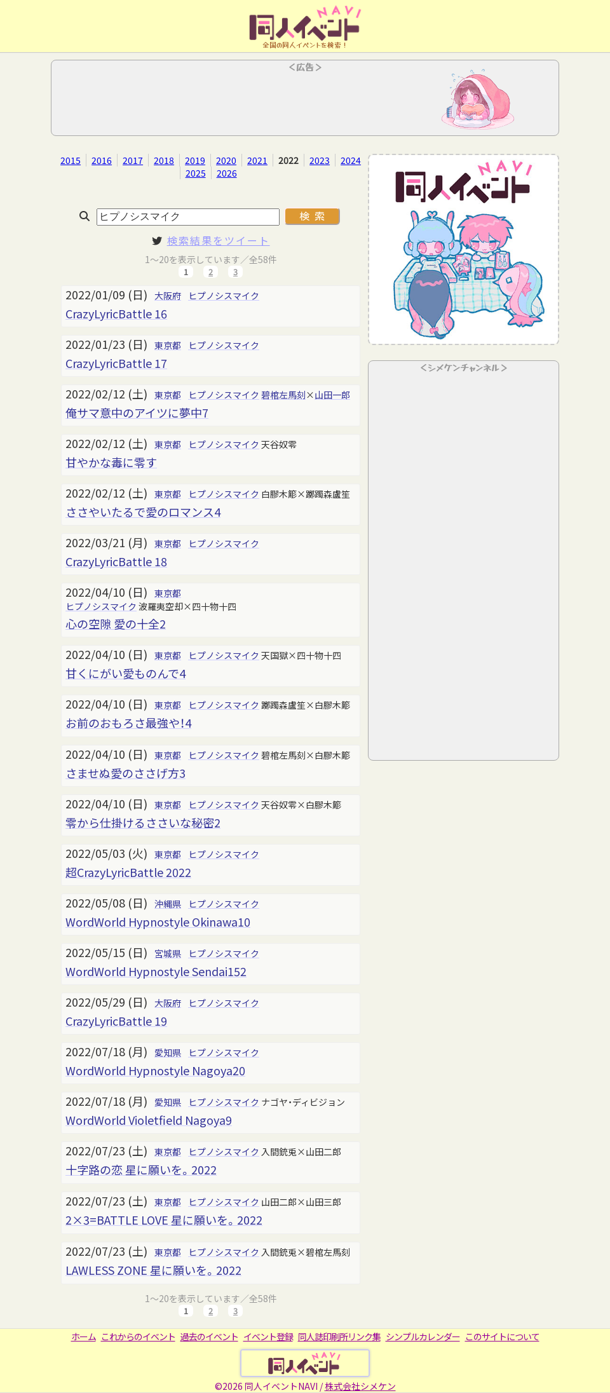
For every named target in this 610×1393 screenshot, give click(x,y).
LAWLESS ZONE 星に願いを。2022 (153, 1269)
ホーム (83, 1336)
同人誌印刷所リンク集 (339, 1336)
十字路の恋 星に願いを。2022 (141, 1169)
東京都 (167, 345)
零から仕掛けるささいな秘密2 (142, 822)
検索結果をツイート (218, 240)
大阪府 (167, 295)
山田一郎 (332, 394)
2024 (351, 160)
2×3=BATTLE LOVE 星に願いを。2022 (163, 1219)
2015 (70, 160)
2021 (257, 160)
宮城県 (167, 953)
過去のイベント (209, 1336)
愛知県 (167, 1052)
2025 (196, 172)
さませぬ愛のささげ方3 (125, 772)
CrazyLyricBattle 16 (116, 313)
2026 (227, 172)
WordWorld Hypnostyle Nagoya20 (155, 1070)
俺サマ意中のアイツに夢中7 (136, 412)
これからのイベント (138, 1336)
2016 (102, 160)
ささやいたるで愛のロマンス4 (142, 511)
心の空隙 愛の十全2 (115, 623)
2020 (226, 160)
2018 (164, 160)
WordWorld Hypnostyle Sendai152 (156, 971)
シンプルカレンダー (423, 1336)
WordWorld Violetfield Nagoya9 (148, 1119)
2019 (195, 160)
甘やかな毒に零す (111, 462)
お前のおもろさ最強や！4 (128, 722)
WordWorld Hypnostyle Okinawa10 (157, 921)
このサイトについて (502, 1336)
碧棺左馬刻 (283, 394)
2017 (133, 160)
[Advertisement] (305, 101)
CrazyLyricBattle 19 (116, 1020)
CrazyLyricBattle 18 (116, 561)
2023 (319, 160)
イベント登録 (268, 1336)
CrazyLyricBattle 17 (116, 363)
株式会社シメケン (360, 1386)
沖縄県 (167, 903)
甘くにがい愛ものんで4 (125, 673)
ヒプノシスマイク (223, 295)
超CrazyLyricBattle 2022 (128, 872)
